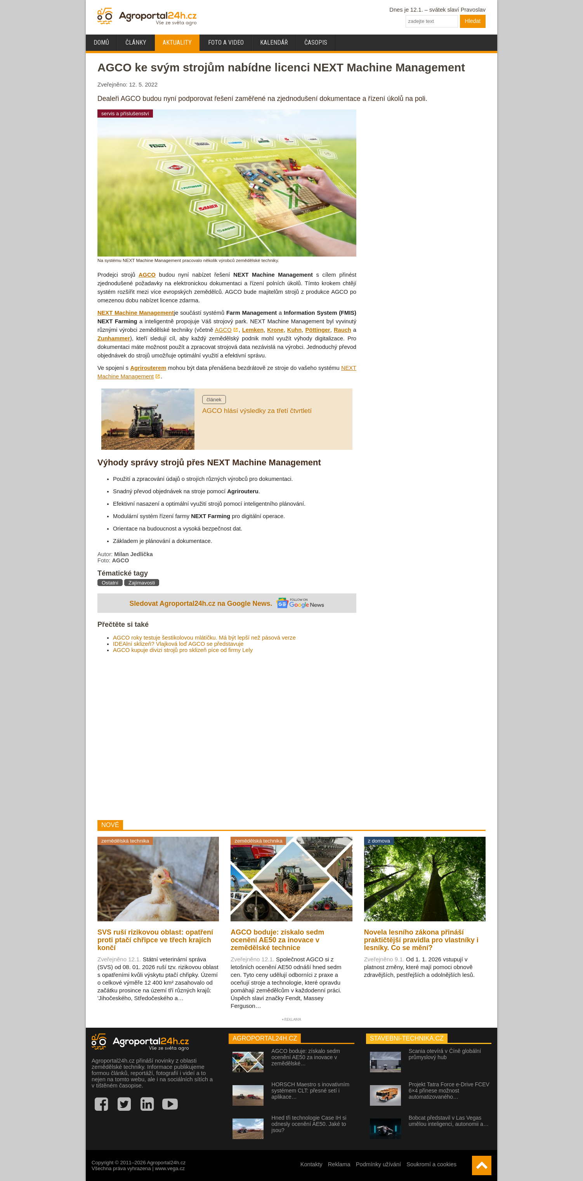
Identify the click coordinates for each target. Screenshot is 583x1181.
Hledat (473, 21)
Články (135, 42)
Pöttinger (317, 330)
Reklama (339, 1164)
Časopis (315, 42)
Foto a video (226, 42)
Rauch (342, 330)
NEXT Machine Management (135, 313)
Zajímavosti (141, 583)
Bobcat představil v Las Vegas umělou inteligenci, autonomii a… (449, 1121)
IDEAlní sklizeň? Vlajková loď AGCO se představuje (178, 644)
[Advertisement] (226, 736)
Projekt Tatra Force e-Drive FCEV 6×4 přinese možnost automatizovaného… (449, 1090)
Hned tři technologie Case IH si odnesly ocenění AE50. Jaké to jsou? (308, 1124)
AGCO (147, 275)
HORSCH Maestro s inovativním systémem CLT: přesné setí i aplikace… (310, 1090)
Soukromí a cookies (431, 1164)
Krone (275, 330)
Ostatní (110, 583)
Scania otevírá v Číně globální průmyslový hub (445, 1054)
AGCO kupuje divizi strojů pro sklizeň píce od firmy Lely (183, 650)
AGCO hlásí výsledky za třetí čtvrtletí (257, 410)
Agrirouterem (148, 368)
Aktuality (177, 42)
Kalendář (274, 42)
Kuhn (294, 330)
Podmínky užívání (378, 1164)
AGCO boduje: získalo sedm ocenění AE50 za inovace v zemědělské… (305, 1057)
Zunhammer (113, 338)
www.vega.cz (170, 1168)
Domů (101, 42)
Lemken (253, 330)
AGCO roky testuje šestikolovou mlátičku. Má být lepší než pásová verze (204, 638)
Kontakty (311, 1164)
